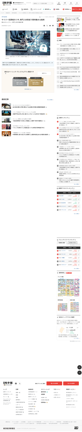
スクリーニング (36, 9)
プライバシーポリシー (49, 421)
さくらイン (63, 206)
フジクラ (63, 250)
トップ (5, 9)
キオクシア (64, 264)
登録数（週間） (62, 242)
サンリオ (63, 254)
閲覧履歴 (59, 3)
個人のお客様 (56, 383)
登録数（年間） (72, 242)
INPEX (63, 261)
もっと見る (50, 99)
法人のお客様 (71, 383)
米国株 (57, 9)
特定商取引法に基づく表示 (70, 421)
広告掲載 (23, 421)
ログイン (77, 3)
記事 (15, 9)
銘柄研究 (25, 9)
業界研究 (46, 9)
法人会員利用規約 (64, 423)
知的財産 (59, 421)
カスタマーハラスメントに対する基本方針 (23, 423)
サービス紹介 (15, 421)
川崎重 (63, 257)
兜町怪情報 (14, 12)
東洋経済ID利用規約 (42, 423)
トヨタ (62, 199)
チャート (65, 3)
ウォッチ (71, 3)
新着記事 (8, 12)
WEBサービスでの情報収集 (34, 421)
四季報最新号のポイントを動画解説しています (20, 2)
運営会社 (7, 421)
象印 (62, 195)
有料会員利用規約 (53, 423)
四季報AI (67, 9)
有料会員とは (28, 88)
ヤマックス (63, 209)
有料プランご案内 (76, 9)
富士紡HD (63, 202)
